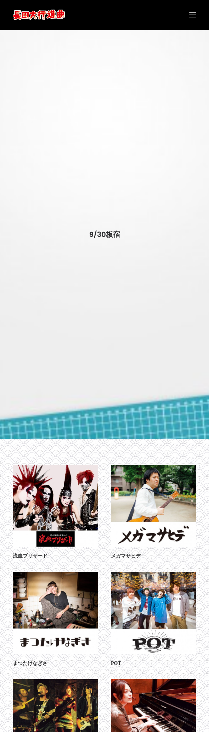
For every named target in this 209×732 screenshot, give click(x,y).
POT (116, 655)
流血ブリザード (30, 548)
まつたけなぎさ (30, 655)
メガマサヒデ (126, 548)
